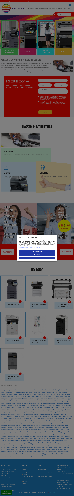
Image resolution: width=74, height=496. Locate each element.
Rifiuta (37, 257)
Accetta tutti (37, 254)
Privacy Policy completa (35, 247)
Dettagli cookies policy (23, 247)
